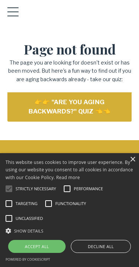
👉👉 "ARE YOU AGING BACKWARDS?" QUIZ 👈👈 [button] (70, 106)
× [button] (132, 159)
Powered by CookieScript (28, 259)
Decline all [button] (101, 246)
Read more (68, 177)
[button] (69, 230)
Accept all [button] (37, 246)
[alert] (69, 210)
